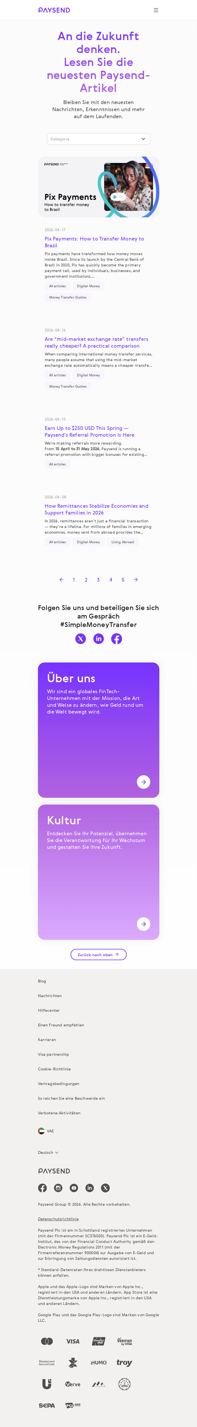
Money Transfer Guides (68, 297)
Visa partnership (53, 1054)
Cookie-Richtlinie (54, 1069)
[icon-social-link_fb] (42, 1187)
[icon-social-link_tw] (105, 1187)
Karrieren (47, 1039)
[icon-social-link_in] (58, 1187)
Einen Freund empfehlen (61, 1025)
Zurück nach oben (98, 954)
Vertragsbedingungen (59, 1083)
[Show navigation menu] (156, 10)
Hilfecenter (49, 1010)
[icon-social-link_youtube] (73, 1187)
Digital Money (88, 286)
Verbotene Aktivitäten (59, 1112)
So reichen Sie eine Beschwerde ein (71, 1098)
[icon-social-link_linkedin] (89, 1187)
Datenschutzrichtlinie (58, 1218)
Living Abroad (123, 542)
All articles (57, 286)
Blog (42, 981)
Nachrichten (50, 995)
